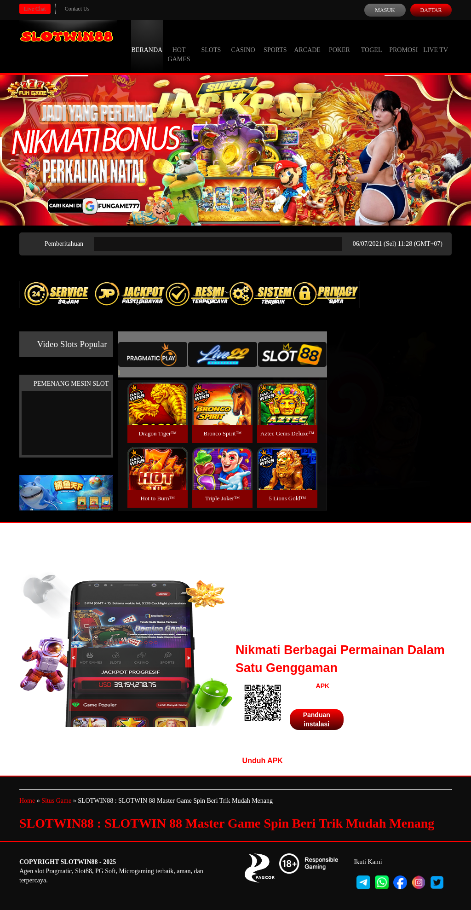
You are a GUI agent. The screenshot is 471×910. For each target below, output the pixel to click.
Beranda (147, 41)
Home (27, 800)
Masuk (385, 10)
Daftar (431, 10)
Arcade (307, 41)
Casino (243, 41)
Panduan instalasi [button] (316, 719)
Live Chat (35, 9)
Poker (339, 41)
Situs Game (56, 800)
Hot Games (179, 46)
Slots (211, 41)
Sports (275, 41)
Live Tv (435, 41)
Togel (371, 41)
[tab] (152, 354)
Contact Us (77, 9)
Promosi (403, 41)
